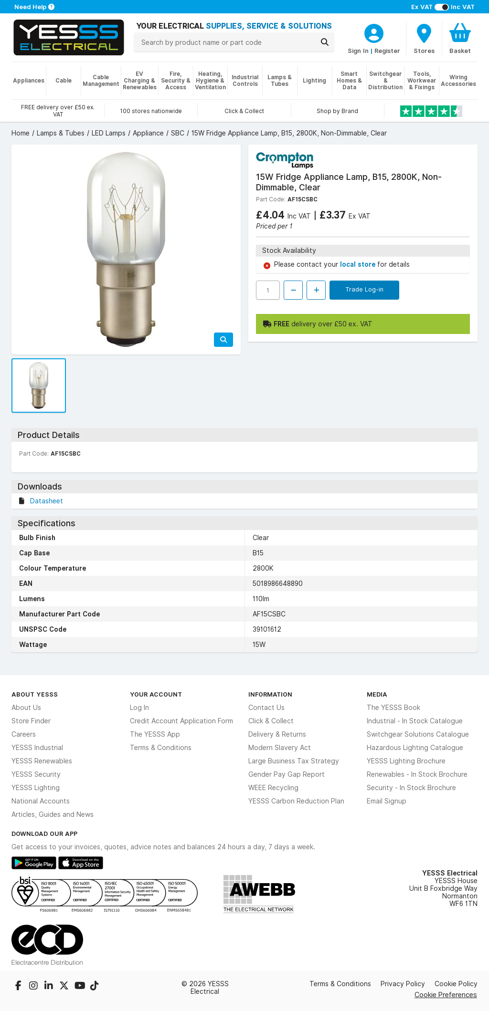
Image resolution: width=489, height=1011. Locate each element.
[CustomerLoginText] (374, 32)
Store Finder (31, 721)
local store (358, 264)
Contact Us (266, 707)
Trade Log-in (364, 289)
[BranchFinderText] (424, 38)
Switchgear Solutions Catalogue (418, 734)
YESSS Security (36, 774)
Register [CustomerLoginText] (387, 50)
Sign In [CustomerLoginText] (358, 50)
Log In (139, 707)
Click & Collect (271, 721)
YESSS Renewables (41, 761)
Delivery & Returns (277, 734)
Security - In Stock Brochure (411, 788)
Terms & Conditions (160, 747)
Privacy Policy (403, 984)
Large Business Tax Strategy (293, 761)
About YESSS (34, 694)
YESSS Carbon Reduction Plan (296, 801)
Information (270, 694)
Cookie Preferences (446, 994)
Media (377, 694)
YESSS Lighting (35, 788)
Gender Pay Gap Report (286, 774)
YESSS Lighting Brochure (406, 761)
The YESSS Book (393, 707)
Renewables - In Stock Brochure (417, 774)
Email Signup (386, 801)
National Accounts (40, 801)
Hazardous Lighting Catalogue (415, 747)
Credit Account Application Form (181, 721)
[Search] (324, 42)
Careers (23, 734)
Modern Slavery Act (279, 747)
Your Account (156, 694)
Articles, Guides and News (52, 814)
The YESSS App (155, 734)
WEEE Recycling (273, 788)
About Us (26, 707)
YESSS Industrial (37, 747)
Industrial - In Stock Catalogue (415, 721)
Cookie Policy (456, 984)
